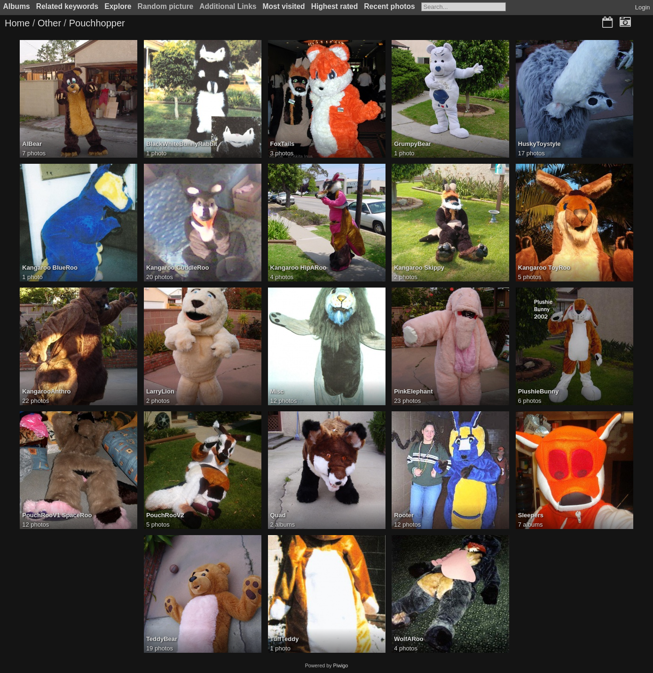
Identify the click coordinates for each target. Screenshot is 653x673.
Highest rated (334, 6)
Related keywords (67, 6)
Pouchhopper (97, 23)
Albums (16, 6)
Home (17, 23)
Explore (117, 6)
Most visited (284, 6)
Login (642, 7)
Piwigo (340, 665)
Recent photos (389, 6)
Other (49, 23)
